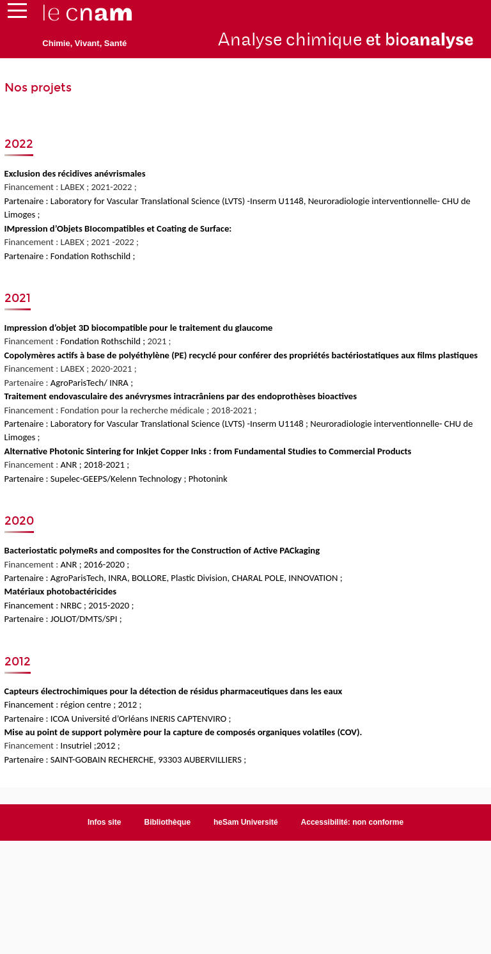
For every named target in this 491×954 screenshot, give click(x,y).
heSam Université (246, 822)
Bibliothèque (167, 822)
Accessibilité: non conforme (352, 822)
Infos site (104, 822)
